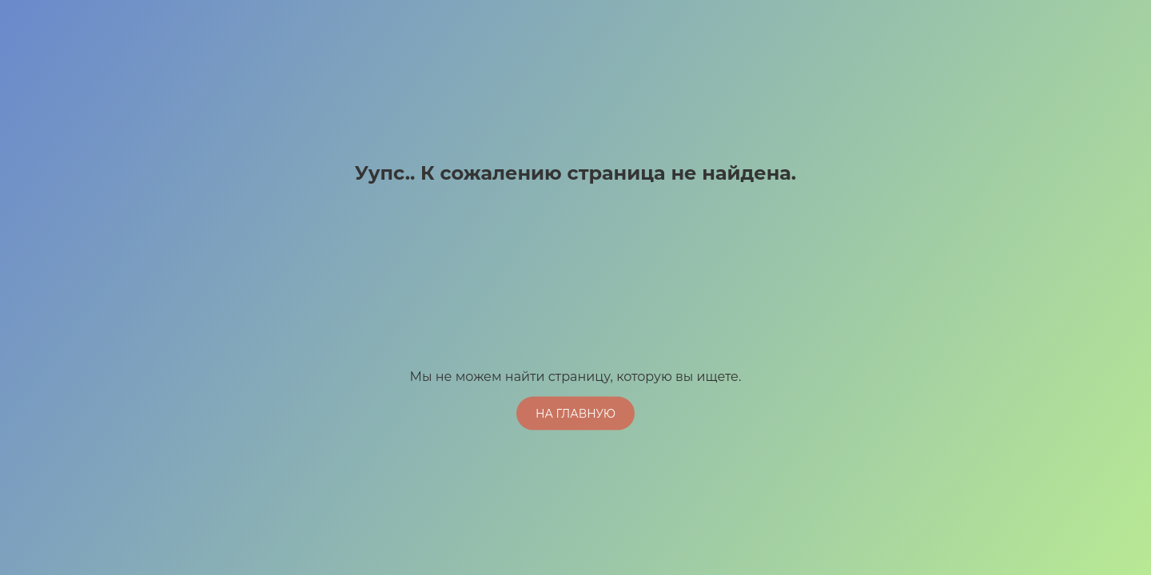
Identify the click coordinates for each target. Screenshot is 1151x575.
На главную (575, 413)
